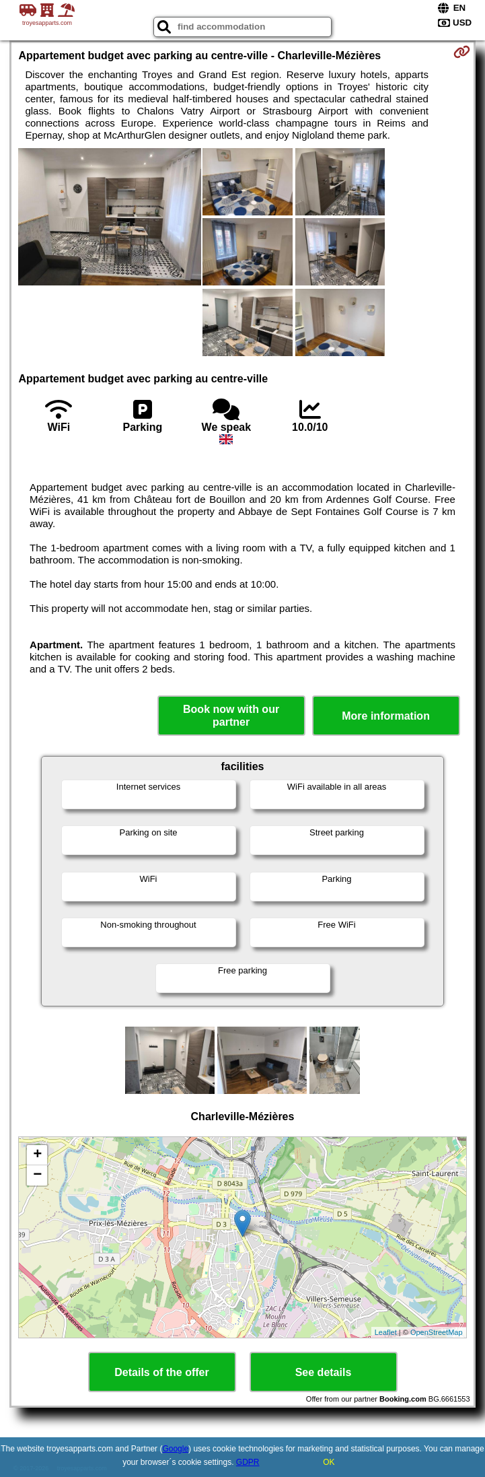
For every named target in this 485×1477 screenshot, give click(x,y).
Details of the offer (161, 1372)
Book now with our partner (231, 715)
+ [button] (37, 1155)
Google (175, 1448)
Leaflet (386, 1332)
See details (323, 1372)
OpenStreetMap (436, 1332)
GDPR (248, 1462)
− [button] (37, 1175)
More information (386, 716)
